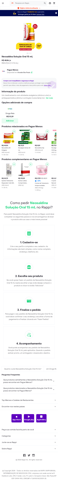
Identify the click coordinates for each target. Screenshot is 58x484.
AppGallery (41, 418)
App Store (16, 418)
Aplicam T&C (40, 14)
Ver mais (49, 98)
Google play (29, 418)
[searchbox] (28, 3)
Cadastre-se (32, 12)
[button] (29, 8)
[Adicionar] (14, 131)
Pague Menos (12, 70)
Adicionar (10, 121)
